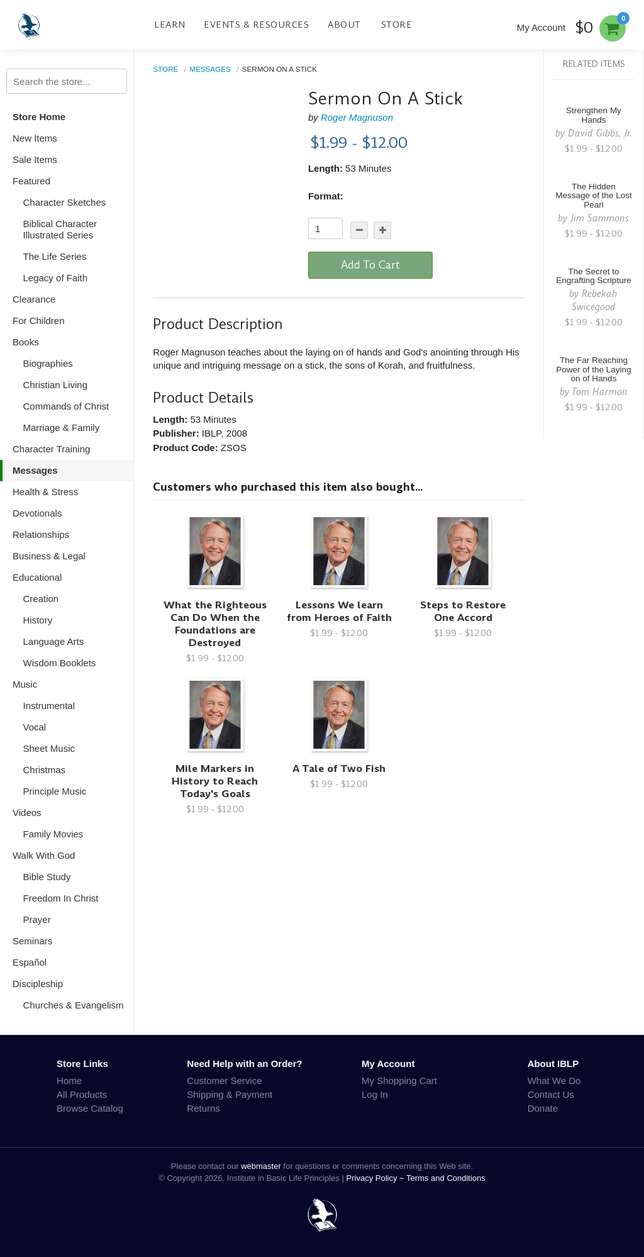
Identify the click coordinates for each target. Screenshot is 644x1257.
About (344, 24)
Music (25, 684)
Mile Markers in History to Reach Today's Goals (215, 781)
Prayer (37, 919)
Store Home (39, 116)
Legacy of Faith (55, 277)
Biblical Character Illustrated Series (60, 229)
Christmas (44, 769)
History (38, 620)
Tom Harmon (600, 391)
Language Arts (53, 641)
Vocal (35, 727)
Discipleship (38, 983)
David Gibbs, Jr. (600, 133)
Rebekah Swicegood (595, 300)
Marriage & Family (61, 427)
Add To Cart (370, 264)
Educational (37, 577)
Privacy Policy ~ (377, 1178)
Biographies (48, 363)
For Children (39, 320)
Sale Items (35, 159)
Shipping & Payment (229, 1094)
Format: (325, 196)
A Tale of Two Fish (339, 768)
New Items (35, 138)
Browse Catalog (90, 1108)
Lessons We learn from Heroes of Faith (339, 611)
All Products (82, 1094)
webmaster (261, 1166)
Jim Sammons (599, 218)
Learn (170, 24)
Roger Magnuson (357, 117)
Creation (41, 598)
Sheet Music (49, 748)
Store (397, 24)
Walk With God (44, 855)
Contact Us (551, 1094)
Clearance (34, 299)
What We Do (554, 1080)
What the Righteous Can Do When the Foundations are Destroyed (215, 624)
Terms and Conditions (446, 1178)
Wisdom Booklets (59, 662)
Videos (27, 812)
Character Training (51, 449)
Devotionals (37, 513)
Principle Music (55, 791)
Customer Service (224, 1080)
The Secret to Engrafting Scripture (593, 276)
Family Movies (53, 834)
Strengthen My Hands (593, 115)
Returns (203, 1108)
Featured (31, 181)
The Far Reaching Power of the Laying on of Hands (593, 369)
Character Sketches (64, 202)
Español (30, 962)
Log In (375, 1094)
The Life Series (55, 256)
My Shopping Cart (399, 1080)
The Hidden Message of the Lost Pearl (593, 196)
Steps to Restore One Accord (463, 611)
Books (26, 342)
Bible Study (47, 876)
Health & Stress (45, 491)
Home (69, 1080)
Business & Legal (49, 555)
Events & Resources (256, 24)
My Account (541, 27)
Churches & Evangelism (73, 1005)
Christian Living (55, 384)
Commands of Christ (66, 406)
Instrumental (49, 705)
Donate (543, 1108)
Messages (35, 470)
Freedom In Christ (61, 898)
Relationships (41, 534)
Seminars (32, 941)
